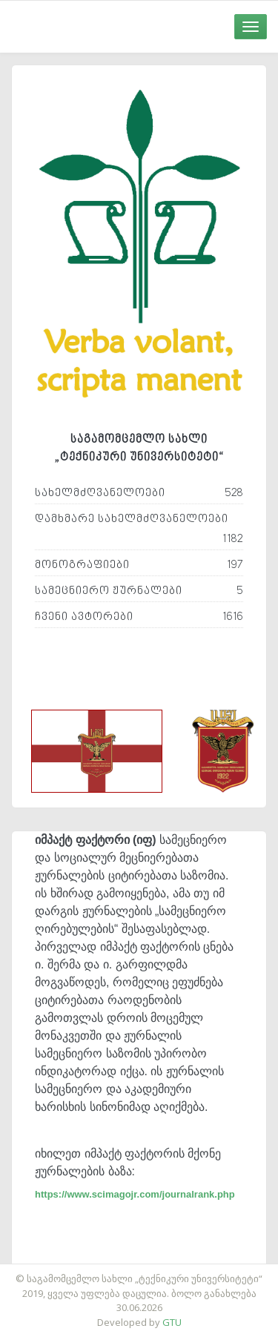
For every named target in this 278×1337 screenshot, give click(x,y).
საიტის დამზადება (183, 1271)
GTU (172, 1322)
